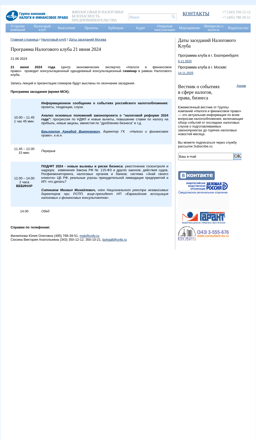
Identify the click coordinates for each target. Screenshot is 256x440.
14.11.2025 (185, 73)
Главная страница (25, 39)
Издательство (238, 28)
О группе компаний (17, 28)
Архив (241, 86)
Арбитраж (116, 28)
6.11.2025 (185, 61)
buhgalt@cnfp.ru (114, 239)
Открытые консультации (164, 28)
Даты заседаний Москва (87, 39)
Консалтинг (67, 28)
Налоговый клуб (42, 28)
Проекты (91, 28)
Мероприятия (189, 28)
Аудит (140, 28)
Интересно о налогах (213, 28)
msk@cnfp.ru (89, 236)
